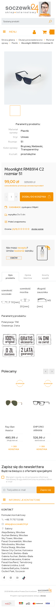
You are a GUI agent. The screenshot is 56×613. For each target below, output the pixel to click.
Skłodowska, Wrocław (13, 544)
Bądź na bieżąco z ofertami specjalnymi (26, 469)
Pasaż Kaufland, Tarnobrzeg (16, 562)
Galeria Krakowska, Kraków (15, 559)
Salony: (9, 528)
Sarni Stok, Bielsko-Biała (14, 553)
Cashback (15, 207)
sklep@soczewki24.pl (16, 524)
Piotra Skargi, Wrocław (13, 547)
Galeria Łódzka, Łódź (13, 565)
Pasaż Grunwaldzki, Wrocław (16, 541)
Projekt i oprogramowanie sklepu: (28, 596)
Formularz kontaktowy (13, 515)
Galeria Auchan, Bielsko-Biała (17, 556)
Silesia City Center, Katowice (17, 550)
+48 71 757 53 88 (13, 519)
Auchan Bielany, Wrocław (14, 535)
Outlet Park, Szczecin (13, 571)
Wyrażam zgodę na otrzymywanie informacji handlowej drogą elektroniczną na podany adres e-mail (29, 479)
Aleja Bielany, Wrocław (13, 532)
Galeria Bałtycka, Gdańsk (15, 568)
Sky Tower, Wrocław (11, 538)
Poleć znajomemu (15, 221)
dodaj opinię (37, 229)
